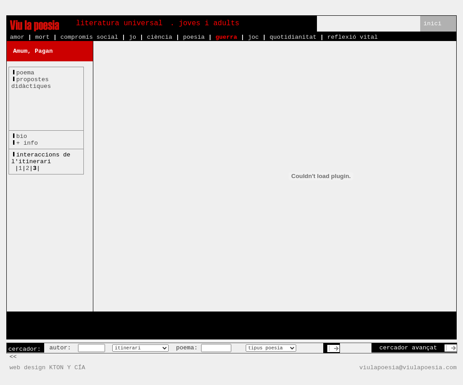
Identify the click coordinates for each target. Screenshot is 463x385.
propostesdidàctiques (31, 83)
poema (25, 72)
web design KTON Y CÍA (47, 367)
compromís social (89, 37)
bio (21, 136)
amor (17, 37)
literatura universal (119, 23)
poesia (194, 37)
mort (42, 37)
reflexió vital (352, 37)
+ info (27, 143)
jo (132, 37)
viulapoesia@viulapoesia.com (408, 367)
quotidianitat (293, 37)
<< (13, 356)
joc (253, 37)
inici (432, 23)
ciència (159, 37)
